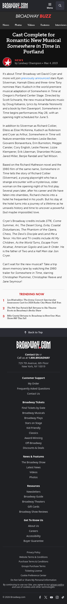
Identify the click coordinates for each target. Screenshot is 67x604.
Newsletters (34, 491)
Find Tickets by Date (33, 408)
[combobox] (58, 5)
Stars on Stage (33, 423)
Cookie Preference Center (33, 575)
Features (45, 24)
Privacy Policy (33, 552)
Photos (18, 24)
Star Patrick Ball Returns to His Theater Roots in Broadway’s (31, 309)
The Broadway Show (33, 462)
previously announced (35, 78)
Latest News (33, 467)
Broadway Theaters (33, 501)
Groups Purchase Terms (34, 566)
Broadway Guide (33, 496)
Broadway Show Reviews (33, 511)
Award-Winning (33, 438)
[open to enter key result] (60, 5)
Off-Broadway (33, 443)
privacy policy (57, 584)
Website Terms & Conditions (33, 557)
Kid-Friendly (34, 428)
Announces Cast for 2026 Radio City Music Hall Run (34, 301)
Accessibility (33, 536)
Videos (31, 24)
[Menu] (50, 6)
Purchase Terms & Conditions (33, 561)
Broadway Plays (33, 418)
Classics (33, 433)
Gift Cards (33, 506)
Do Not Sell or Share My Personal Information (33, 579)
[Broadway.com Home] (15, 5)
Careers (33, 531)
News (6, 24)
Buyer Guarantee (34, 541)
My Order (33, 383)
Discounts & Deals (33, 448)
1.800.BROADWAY (39, 357)
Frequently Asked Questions (33, 388)
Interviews (60, 24)
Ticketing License (33, 570)
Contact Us (32, 354)
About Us (33, 526)
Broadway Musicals (33, 413)
